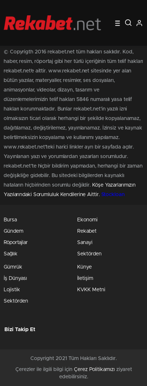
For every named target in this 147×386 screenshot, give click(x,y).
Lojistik (12, 289)
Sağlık (11, 253)
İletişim (85, 278)
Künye (84, 267)
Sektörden (89, 253)
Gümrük (13, 267)
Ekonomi (87, 219)
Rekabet (87, 231)
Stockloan (113, 194)
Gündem (13, 231)
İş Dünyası (15, 278)
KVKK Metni (91, 289)
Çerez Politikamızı (94, 369)
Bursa (10, 219)
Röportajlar (16, 242)
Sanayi (85, 242)
